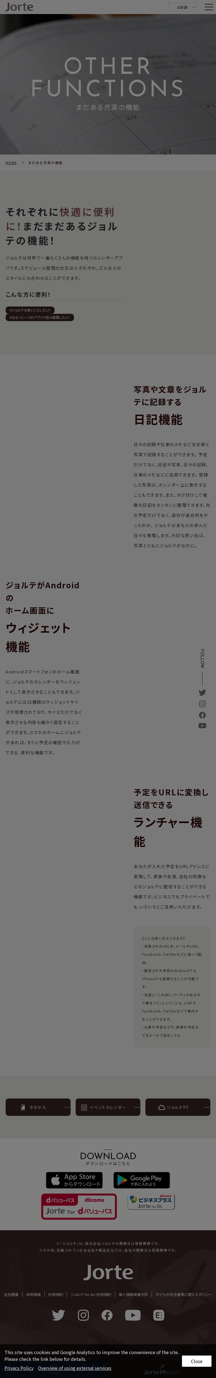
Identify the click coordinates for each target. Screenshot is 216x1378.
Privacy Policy (18, 1368)
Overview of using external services (74, 1368)
